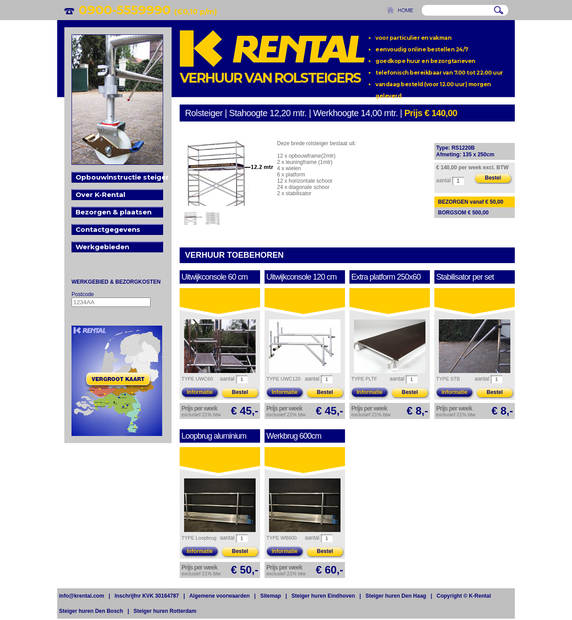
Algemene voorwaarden (219, 596)
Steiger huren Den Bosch (91, 611)
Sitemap (270, 596)
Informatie (200, 392)
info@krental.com (81, 596)
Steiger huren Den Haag (396, 596)
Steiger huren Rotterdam (165, 611)
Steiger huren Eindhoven (323, 596)
